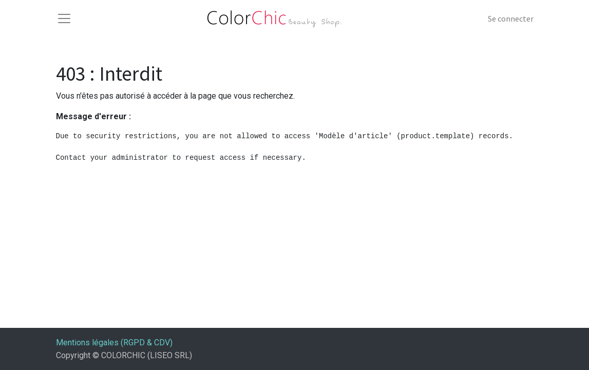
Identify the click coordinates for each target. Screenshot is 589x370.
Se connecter (511, 18)
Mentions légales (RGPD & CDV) (114, 342)
